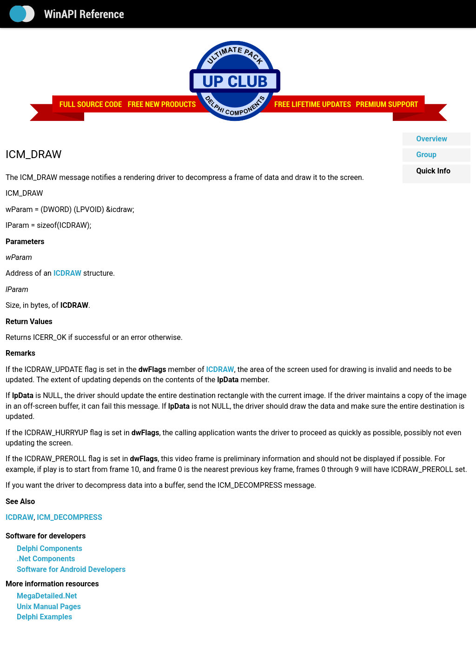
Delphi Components (49, 548)
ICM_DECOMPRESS (69, 517)
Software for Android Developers (71, 569)
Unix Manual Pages (49, 606)
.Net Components (46, 558)
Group (426, 154)
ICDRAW (19, 517)
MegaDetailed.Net (47, 595)
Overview (431, 138)
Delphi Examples (44, 616)
